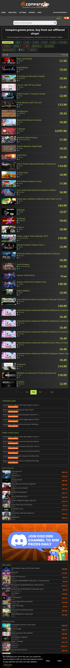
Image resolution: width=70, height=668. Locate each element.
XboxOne (36, 46)
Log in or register (59, 12)
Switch (6, 46)
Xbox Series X (9, 50)
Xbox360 (49, 46)
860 (51, 392)
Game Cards (12, 12)
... (21, 392)
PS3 (44, 42)
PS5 (26, 42)
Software (22, 12)
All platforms (7, 42)
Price (65, 55)
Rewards (32, 12)
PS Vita (62, 42)
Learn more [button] (7, 665)
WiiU (16, 46)
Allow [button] (59, 661)
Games (3, 12)
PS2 (53, 42)
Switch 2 (32, 50)
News (39, 12)
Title (5, 55)
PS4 (35, 42)
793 (33, 392)
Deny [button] (48, 661)
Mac (21, 50)
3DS (26, 46)
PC (18, 42)
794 (40, 392)
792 (26, 392)
